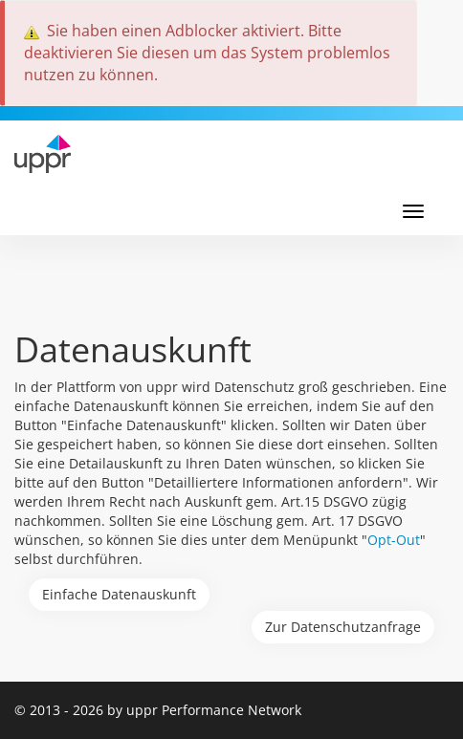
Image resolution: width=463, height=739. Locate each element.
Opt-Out (393, 540)
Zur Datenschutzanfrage (343, 627)
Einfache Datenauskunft (119, 594)
